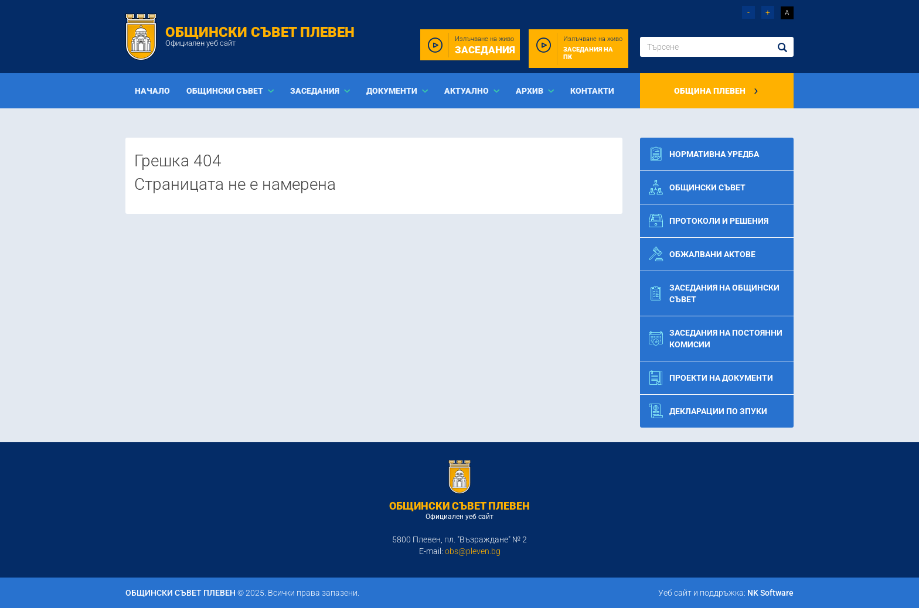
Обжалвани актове (702, 254)
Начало (152, 90)
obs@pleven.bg (473, 551)
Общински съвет (697, 187)
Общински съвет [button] (225, 90)
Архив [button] (530, 90)
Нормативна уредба (704, 154)
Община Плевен (716, 90)
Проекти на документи (711, 378)
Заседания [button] (315, 90)
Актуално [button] (467, 90)
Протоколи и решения (708, 221)
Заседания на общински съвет (714, 293)
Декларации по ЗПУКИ (708, 411)
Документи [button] (392, 90)
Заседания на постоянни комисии (715, 338)
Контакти (592, 90)
